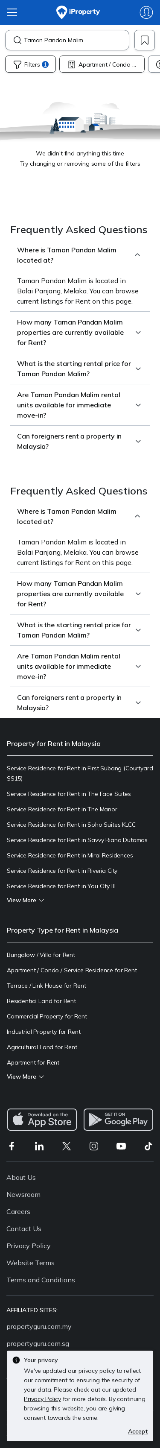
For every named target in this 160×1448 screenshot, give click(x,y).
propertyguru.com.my (39, 1326)
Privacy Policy (28, 1245)
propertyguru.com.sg (37, 1343)
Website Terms (30, 1262)
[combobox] (76, 40)
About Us (21, 1177)
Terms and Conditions (40, 1279)
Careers (18, 1211)
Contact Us (23, 1228)
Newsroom (23, 1194)
